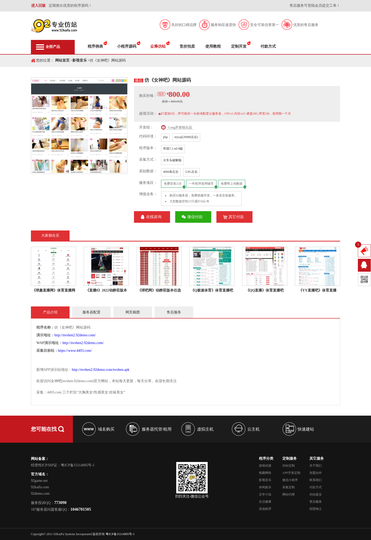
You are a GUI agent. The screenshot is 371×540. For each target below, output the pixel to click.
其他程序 (265, 509)
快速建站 (306, 429)
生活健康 (265, 501)
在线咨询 (154, 217)
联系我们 (315, 480)
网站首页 (62, 60)
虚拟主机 (205, 429)
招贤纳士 (315, 509)
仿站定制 (288, 465)
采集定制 (288, 487)
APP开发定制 (291, 473)
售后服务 (315, 501)
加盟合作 (315, 473)
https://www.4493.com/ (75, 351)
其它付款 (236, 217)
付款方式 (268, 46)
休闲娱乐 (265, 487)
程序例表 (95, 46)
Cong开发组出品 (180, 127)
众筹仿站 (158, 46)
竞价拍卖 (187, 46)
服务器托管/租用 (157, 429)
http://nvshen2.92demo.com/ (75, 335)
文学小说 (265, 494)
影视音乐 (79, 60)
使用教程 (213, 46)
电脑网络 (265, 473)
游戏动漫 (265, 465)
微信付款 (195, 217)
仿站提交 (315, 494)
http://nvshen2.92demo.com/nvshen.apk (101, 370)
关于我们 (315, 465)
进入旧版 (38, 5)
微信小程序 (290, 480)
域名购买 (106, 429)
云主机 (253, 429)
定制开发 (239, 46)
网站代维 (288, 494)
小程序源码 (126, 46)
